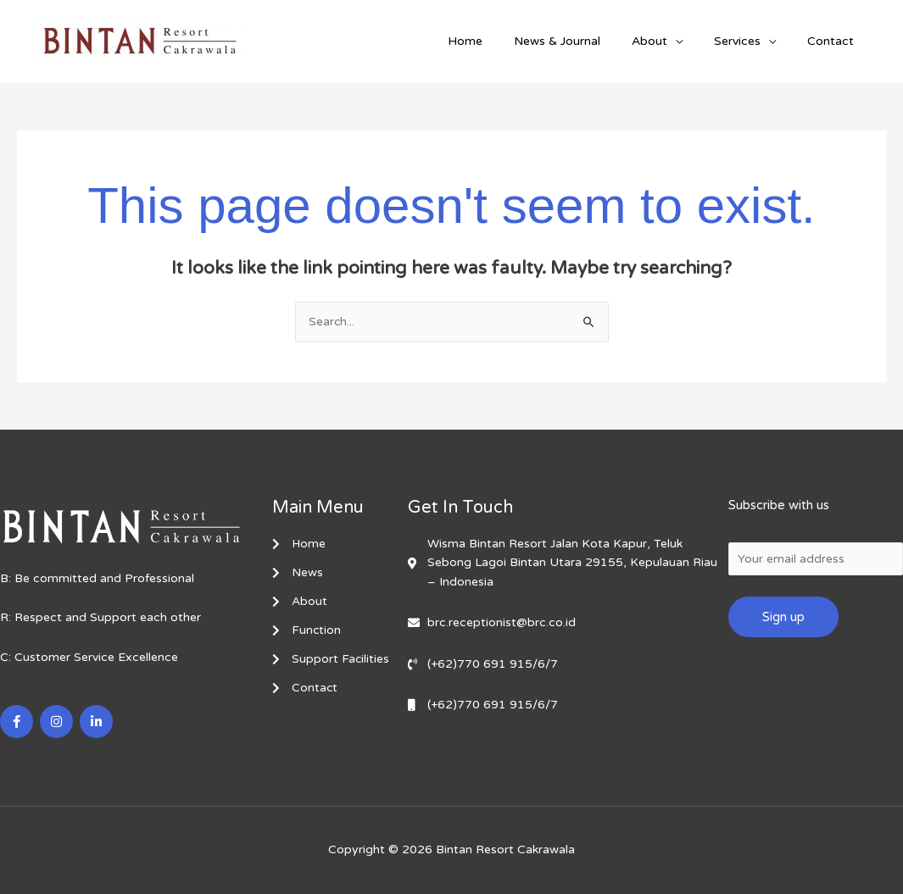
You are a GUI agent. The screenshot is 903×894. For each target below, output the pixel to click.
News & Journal (583, 41)
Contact (834, 41)
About (668, 41)
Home (499, 41)
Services (748, 41)
